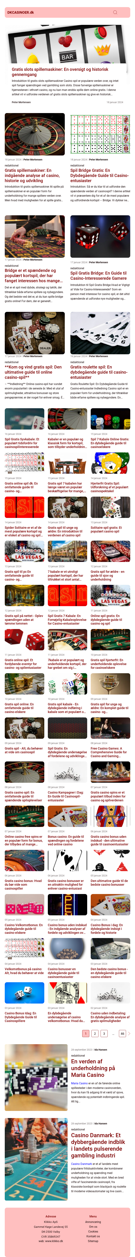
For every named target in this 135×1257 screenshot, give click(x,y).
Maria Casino (79, 1083)
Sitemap (93, 1241)
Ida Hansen (100, 1049)
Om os (93, 1226)
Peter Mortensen (21, 102)
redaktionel (12, 165)
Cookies (93, 1231)
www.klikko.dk (54, 1241)
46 (122, 1033)
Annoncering (93, 1222)
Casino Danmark (81, 1164)
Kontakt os (93, 1236)
